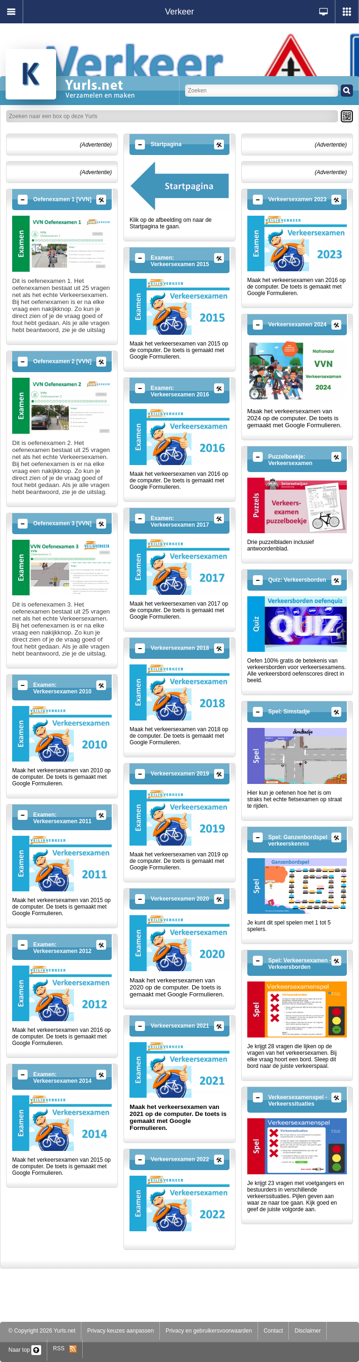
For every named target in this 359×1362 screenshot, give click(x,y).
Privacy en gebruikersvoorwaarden (208, 1330)
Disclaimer (307, 1330)
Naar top (24, 1350)
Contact (273, 1330)
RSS (65, 1348)
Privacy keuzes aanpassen (120, 1330)
